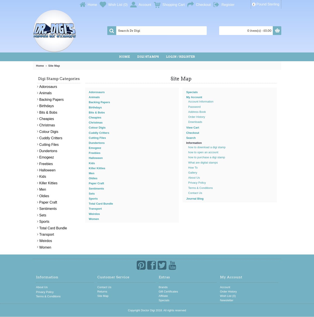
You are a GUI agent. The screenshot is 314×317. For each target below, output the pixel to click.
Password (194, 106)
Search (191, 137)
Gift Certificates (168, 291)
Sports (93, 198)
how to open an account (203, 152)
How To (193, 167)
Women (94, 219)
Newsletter (226, 300)
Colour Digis (97, 127)
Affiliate (163, 296)
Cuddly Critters (99, 132)
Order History (196, 116)
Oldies (93, 178)
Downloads (195, 122)
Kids (92, 163)
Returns (102, 291)
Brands (163, 287)
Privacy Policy (197, 182)
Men (91, 173)
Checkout (192, 132)
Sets (92, 193)
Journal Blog (194, 198)
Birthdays (95, 107)
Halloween (96, 158)
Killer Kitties (97, 168)
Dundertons (97, 143)
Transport (95, 208)
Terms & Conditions (200, 188)
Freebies (94, 153)
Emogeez (95, 148)
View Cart (192, 127)
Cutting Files (97, 137)
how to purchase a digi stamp (206, 157)
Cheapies (95, 117)
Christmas (96, 122)
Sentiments (96, 188)
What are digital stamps (203, 162)
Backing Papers (99, 102)
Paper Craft (96, 183)
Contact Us (195, 193)
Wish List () (228, 296)
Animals (94, 97)
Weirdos (94, 214)
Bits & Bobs (97, 112)
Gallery (192, 172)
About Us (194, 177)
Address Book (197, 111)
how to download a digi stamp (206, 147)
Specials (192, 92)
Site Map (102, 296)
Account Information (200, 101)
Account (225, 287)
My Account (194, 97)
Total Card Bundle (101, 203)
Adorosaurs (97, 92)
